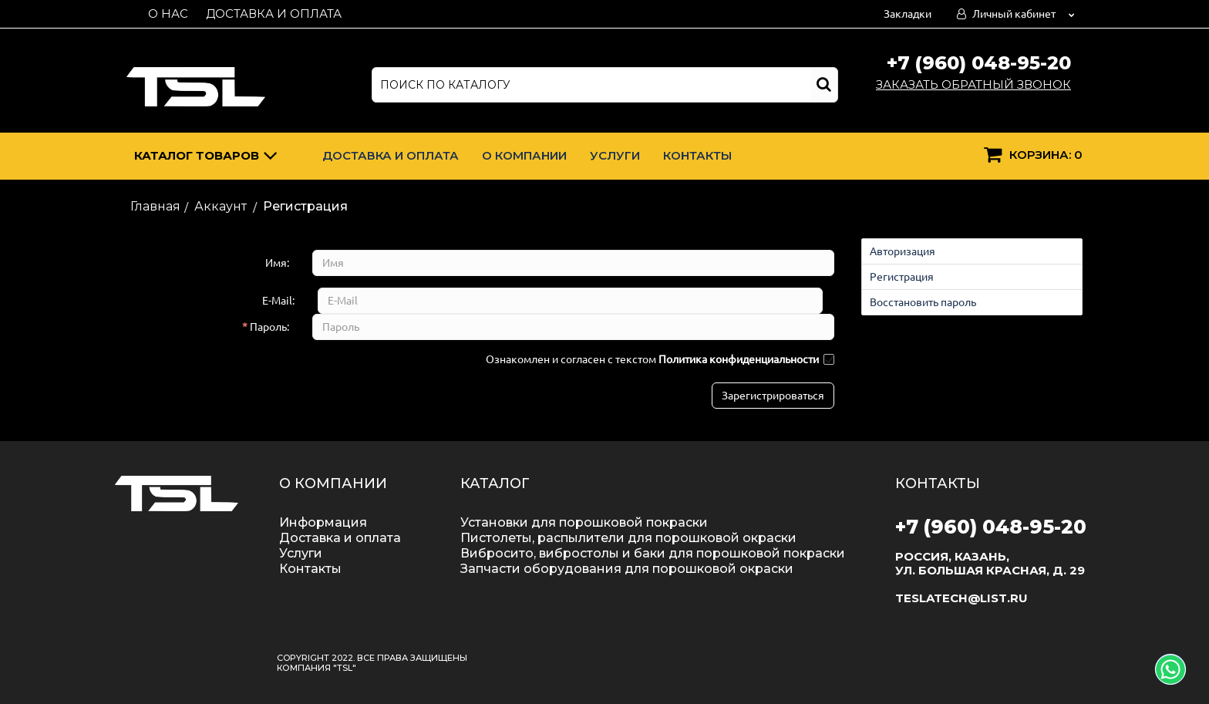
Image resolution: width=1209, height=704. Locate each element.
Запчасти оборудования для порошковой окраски (626, 568)
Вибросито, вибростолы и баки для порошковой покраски (652, 553)
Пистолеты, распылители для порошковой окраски (628, 538)
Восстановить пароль (923, 302)
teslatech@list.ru (961, 598)
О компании (524, 155)
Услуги (615, 155)
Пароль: (269, 327)
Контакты (697, 155)
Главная (155, 206)
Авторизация (902, 251)
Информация (323, 522)
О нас (168, 13)
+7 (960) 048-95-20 (979, 63)
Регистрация (902, 277)
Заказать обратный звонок (973, 85)
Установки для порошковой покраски (584, 522)
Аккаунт (220, 206)
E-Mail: (278, 301)
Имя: (277, 263)
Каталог (206, 158)
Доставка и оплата (274, 13)
